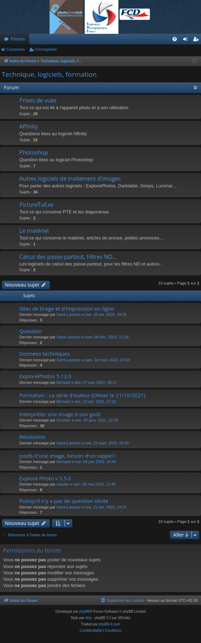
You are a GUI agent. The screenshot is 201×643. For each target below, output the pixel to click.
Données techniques (44, 353)
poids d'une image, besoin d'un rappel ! (67, 455)
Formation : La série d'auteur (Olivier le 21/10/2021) (82, 395)
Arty (88, 618)
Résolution (32, 436)
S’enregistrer (46, 49)
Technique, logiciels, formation (49, 74)
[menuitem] (174, 39)
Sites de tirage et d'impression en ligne (66, 308)
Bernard (63, 382)
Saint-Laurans (69, 314)
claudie (63, 484)
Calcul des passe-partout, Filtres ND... (68, 257)
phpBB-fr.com (109, 624)
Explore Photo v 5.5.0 (45, 478)
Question (30, 331)
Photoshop (33, 152)
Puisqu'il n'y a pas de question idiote (63, 500)
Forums (18, 39)
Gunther (64, 420)
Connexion (15, 49)
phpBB (84, 611)
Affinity (28, 126)
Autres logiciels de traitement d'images (70, 178)
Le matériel (33, 231)
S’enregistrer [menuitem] (197, 40)
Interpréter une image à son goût (59, 414)
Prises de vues (38, 100)
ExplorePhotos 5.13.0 (45, 376)
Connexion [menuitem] (186, 40)
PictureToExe (36, 204)
